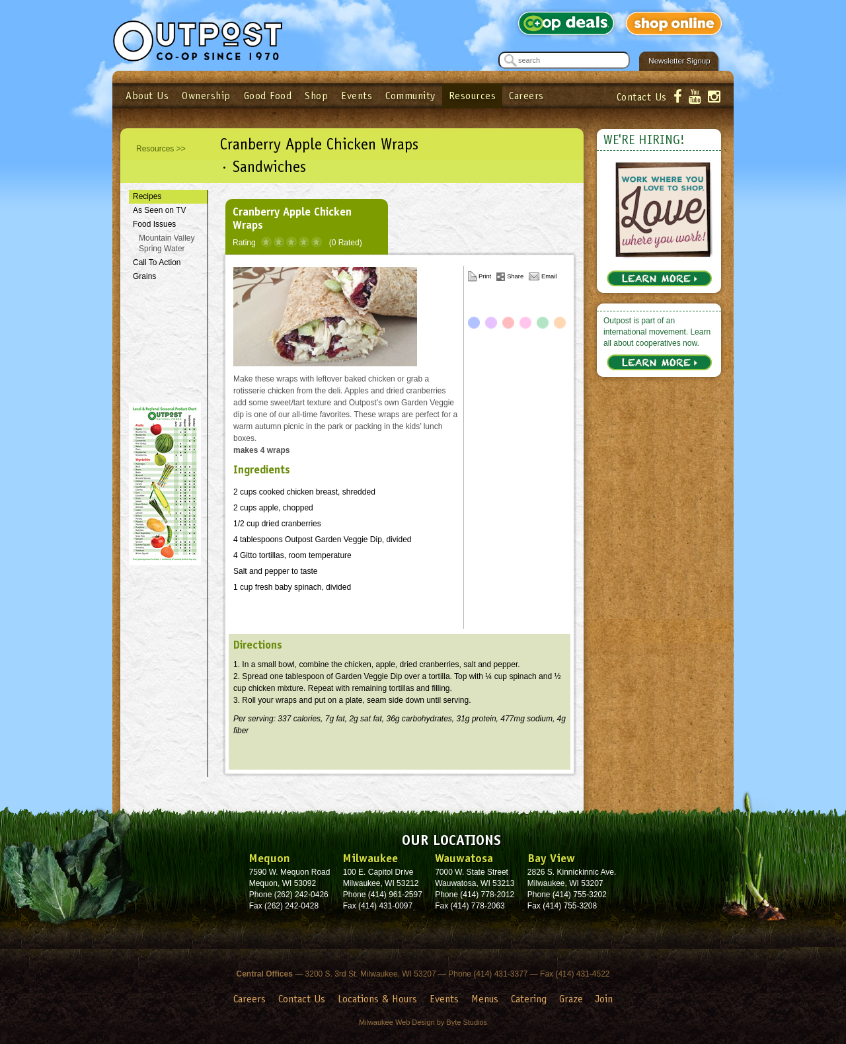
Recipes (147, 196)
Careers (526, 95)
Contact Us (642, 97)
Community (410, 95)
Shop (316, 95)
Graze (571, 998)
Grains (144, 276)
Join (604, 998)
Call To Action (157, 262)
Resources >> (161, 148)
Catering (529, 998)
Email (549, 276)
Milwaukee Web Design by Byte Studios (423, 1022)
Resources (472, 95)
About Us (147, 95)
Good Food (268, 95)
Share (515, 276)
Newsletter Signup (679, 61)
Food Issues (154, 224)
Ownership (206, 95)
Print (485, 276)
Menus (484, 998)
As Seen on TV (159, 210)
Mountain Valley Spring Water (167, 243)
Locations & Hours (377, 998)
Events (356, 95)
